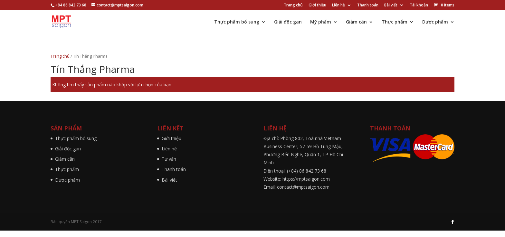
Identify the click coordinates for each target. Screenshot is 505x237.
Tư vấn (169, 159)
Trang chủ (293, 5)
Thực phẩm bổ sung (236, 22)
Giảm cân (356, 22)
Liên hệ (338, 5)
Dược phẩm (435, 22)
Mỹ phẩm (320, 22)
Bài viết (390, 5)
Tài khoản (419, 5)
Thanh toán (367, 5)
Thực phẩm (394, 22)
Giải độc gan (288, 22)
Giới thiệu (317, 5)
